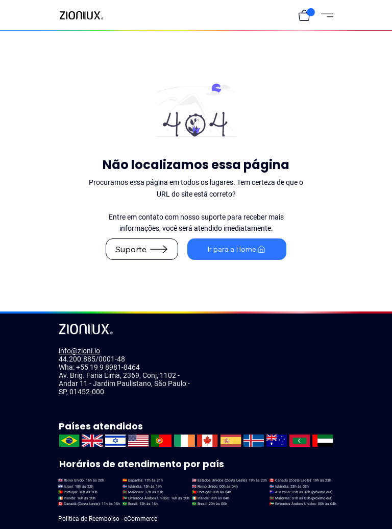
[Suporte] (142, 249)
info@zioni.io (79, 351)
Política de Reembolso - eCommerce (107, 518)
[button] (304, 15)
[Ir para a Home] (236, 249)
